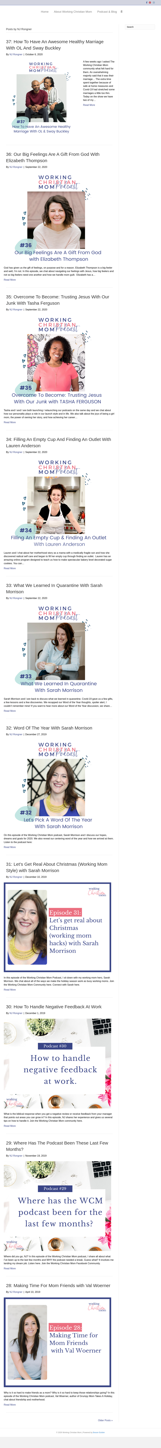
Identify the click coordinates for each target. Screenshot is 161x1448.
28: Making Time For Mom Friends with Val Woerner (58, 1296)
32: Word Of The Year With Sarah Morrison (49, 738)
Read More (89, 116)
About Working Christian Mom (52, 17)
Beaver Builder (99, 1443)
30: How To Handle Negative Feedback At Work (54, 1017)
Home (23, 17)
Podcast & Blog (128, 17)
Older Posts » (105, 1431)
